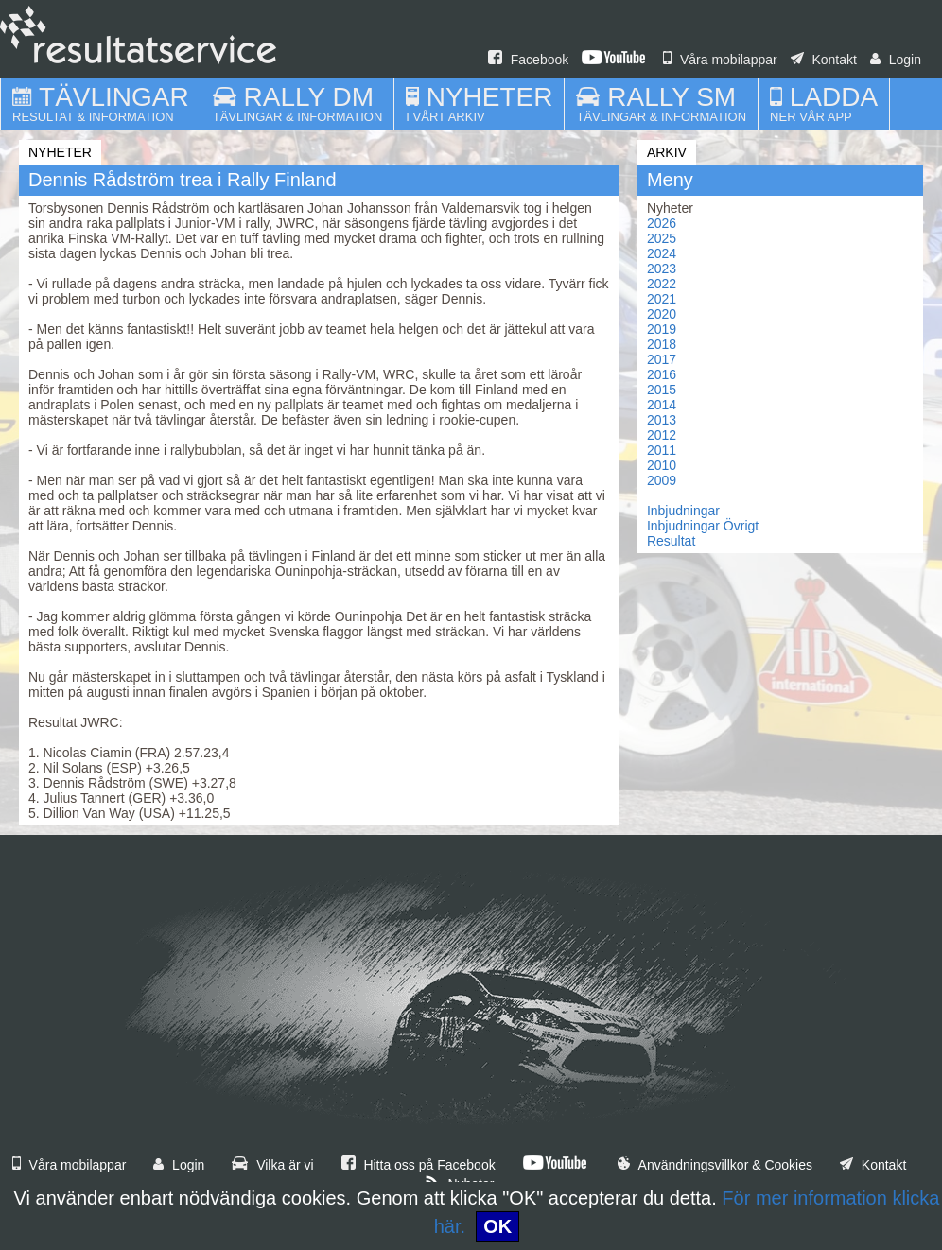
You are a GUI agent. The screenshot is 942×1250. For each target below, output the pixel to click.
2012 (661, 435)
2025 (661, 238)
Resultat (671, 540)
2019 (661, 329)
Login (895, 59)
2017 (661, 359)
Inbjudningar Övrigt (703, 525)
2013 (661, 419)
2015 (661, 389)
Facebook (528, 59)
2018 (661, 344)
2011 (661, 450)
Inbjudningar (683, 510)
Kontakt (824, 59)
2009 (661, 480)
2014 (661, 404)
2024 (661, 253)
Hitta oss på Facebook (418, 1164)
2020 (661, 313)
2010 (661, 465)
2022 (661, 283)
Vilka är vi (272, 1164)
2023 (661, 268)
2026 (661, 223)
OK (497, 1226)
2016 (661, 374)
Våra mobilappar (720, 59)
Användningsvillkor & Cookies (715, 1164)
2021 (661, 298)
